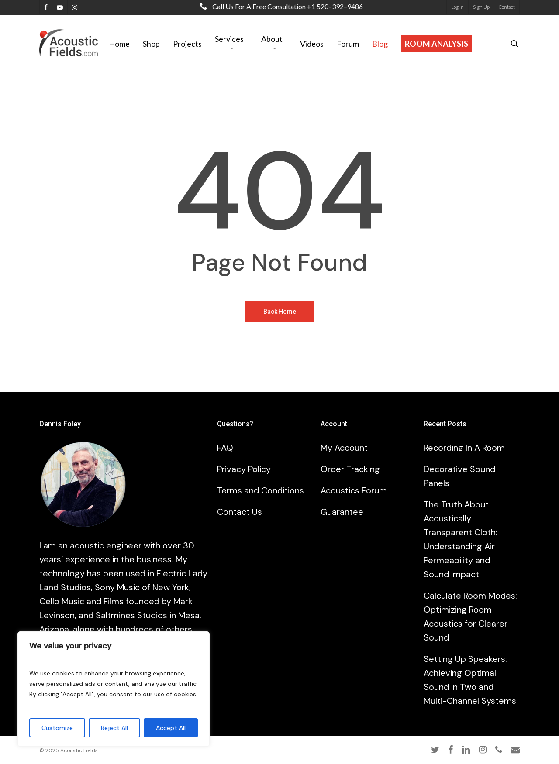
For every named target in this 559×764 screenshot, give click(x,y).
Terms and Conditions (260, 490)
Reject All (114, 728)
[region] (113, 689)
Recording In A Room (464, 447)
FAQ (225, 447)
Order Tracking (350, 469)
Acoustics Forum (354, 490)
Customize (57, 728)
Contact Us (239, 511)
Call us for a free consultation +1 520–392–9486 (279, 6)
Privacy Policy (244, 469)
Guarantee (342, 511)
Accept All (171, 728)
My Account (344, 447)
